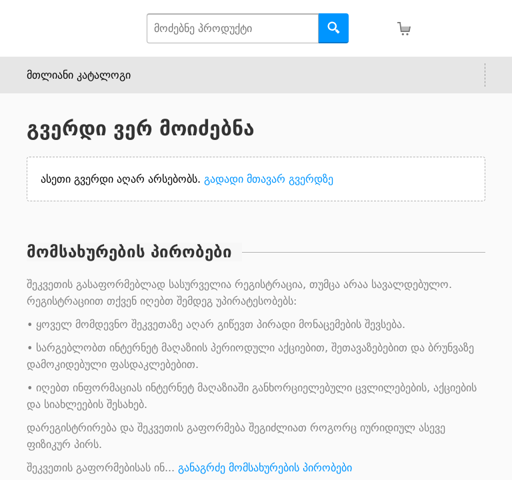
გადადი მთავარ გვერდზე (268, 179)
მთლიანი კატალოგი (79, 75)
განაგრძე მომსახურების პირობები (265, 467)
